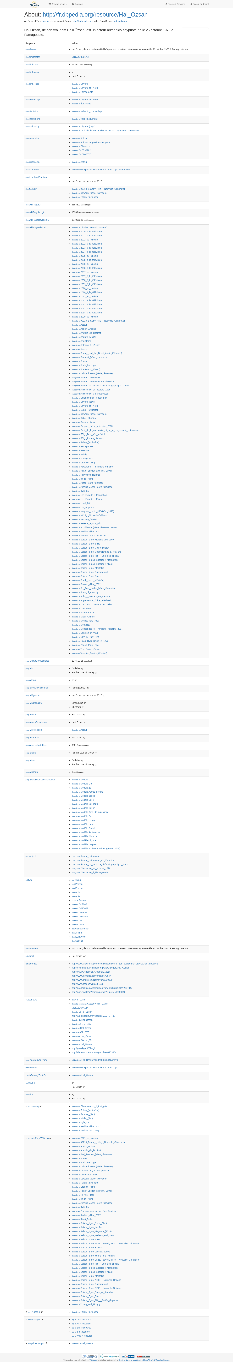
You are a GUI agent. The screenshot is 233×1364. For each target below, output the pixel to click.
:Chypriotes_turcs (84, 1174)
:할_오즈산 (82, 1032)
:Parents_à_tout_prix (86, 523)
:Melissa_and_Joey (85, 620)
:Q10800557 (81, 154)
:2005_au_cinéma (85, 256)
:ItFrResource (81, 1331)
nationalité (34, 703)
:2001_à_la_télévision (87, 235)
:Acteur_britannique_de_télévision (93, 381)
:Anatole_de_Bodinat (86, 333)
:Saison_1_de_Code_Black (89, 1223)
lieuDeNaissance (37, 687)
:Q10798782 (81, 150)
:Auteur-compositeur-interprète (91, 142)
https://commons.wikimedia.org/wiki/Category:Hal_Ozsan (100, 967)
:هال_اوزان (81, 1024)
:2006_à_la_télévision (87, 268)
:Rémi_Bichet (82, 1219)
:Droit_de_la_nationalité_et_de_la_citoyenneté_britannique (105, 130)
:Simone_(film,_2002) (86, 584)
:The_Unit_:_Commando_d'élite (92, 604)
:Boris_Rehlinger (84, 365)
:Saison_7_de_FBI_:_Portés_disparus (95, 1300)
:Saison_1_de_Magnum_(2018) (92, 1231)
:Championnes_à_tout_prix (89, 397)
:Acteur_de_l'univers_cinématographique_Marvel (100, 385)
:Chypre (80, 84)
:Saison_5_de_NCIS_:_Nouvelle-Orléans (96, 1280)
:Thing (76, 880)
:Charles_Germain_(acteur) (89, 227)
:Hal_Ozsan (79, 999)
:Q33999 (79, 912)
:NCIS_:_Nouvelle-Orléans (89, 515)
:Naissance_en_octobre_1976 (91, 389)
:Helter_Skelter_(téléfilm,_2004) (92, 470)
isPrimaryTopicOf (36, 1075)
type (29, 880)
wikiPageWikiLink (36, 227)
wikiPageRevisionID (37, 220)
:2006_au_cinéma (85, 264)
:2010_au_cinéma (85, 288)
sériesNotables (36, 745)
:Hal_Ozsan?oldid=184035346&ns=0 (95, 1060)
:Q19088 (79, 904)
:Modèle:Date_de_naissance (90, 812)
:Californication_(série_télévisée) (92, 373)
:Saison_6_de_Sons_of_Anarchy (92, 1292)
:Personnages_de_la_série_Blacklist (94, 1211)
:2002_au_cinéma (85, 239)
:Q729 (78, 924)
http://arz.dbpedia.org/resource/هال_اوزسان (93, 1016)
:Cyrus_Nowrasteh (85, 410)
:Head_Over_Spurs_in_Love (90, 641)
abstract (31, 49)
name (30, 1083)
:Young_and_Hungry (86, 1304)
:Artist (76, 896)
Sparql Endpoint (199, 4)
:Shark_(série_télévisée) (88, 580)
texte (31, 752)
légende (32, 695)
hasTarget (34, 1319)
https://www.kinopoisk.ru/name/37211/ (91, 971)
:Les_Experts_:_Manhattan (89, 495)
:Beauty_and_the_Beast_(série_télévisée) (97, 353)
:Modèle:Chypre (84, 840)
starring (33, 1106)
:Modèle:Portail (83, 828)
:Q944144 (80, 1007)
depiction (32, 1067)
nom (31, 714)
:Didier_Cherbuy (84, 418)
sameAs (31, 999)
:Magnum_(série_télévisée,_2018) (93, 511)
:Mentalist (80, 624)
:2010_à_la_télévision (87, 292)
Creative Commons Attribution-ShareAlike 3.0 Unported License (144, 1360)
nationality (32, 126)
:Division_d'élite (83, 422)
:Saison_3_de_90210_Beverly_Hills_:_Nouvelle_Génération (106, 1259)
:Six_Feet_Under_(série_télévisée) (93, 588)
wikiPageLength (35, 212)
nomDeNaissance (37, 722)
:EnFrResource (81, 1327)
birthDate (32, 64)
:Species (77, 940)
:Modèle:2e (81, 787)
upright (32, 772)
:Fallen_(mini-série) (85, 197)
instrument (33, 119)
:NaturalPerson (80, 928)
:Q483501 (80, 916)
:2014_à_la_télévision (87, 312)
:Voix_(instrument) (85, 119)
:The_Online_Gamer (86, 649)
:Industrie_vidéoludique (87, 111)
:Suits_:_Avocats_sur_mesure (91, 596)
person (46, 21)
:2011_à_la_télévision (87, 300)
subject (31, 856)
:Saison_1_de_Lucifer (87, 1227)
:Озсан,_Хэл (82, 1040)
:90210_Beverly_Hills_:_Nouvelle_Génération (99, 189)
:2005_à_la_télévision (87, 260)
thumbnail (32, 169)
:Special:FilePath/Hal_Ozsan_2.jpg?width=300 (101, 169)
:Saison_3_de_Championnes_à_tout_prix (96, 551)
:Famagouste (82, 92)
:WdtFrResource (82, 1335)
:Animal (77, 932)
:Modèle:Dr (81, 816)
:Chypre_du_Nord (85, 88)
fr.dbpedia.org (121, 21)
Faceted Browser (175, 4)
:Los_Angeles (83, 507)
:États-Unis (81, 103)
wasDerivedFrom (36, 1060)
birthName (32, 72)
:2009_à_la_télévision (87, 284)
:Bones (79, 361)
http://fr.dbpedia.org (82, 21)
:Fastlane (80, 450)
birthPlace (32, 84)
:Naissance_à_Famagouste (90, 393)
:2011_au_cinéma (85, 296)
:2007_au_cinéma (85, 272)
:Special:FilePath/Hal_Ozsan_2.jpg (95, 1067)
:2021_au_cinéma (85, 1138)
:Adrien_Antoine (84, 329)
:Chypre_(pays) (83, 126)
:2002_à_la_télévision (87, 243)
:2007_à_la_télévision (87, 276)
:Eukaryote (79, 936)
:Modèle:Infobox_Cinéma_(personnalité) (96, 848)
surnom (32, 737)
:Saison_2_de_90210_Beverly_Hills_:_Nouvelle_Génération (106, 1243)
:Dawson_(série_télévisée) (89, 193)
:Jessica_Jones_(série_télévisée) (92, 487)
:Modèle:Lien (82, 824)
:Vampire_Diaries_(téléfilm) (89, 653)
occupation (33, 138)
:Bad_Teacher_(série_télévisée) (92, 1154)
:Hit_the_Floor (83, 1195)
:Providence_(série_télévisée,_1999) (94, 527)
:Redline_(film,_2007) (86, 531)
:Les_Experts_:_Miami (87, 499)
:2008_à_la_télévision (87, 280)
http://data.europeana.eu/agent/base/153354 (94, 1052)
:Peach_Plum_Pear (85, 645)
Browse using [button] (58, 4)
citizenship (33, 99)
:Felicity (80, 454)
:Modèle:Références (86, 832)
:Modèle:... (81, 779)
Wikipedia (93, 1360)
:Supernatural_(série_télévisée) (91, 600)
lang (31, 680)
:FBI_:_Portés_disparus (88, 438)
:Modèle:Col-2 (83, 800)
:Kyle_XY (80, 491)
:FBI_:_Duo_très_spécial (88, 434)
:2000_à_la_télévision (87, 231)
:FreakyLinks (82, 458)
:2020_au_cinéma (85, 316)
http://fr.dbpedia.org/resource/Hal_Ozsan (95, 14)
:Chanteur (81, 146)
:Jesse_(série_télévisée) (88, 483)
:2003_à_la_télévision (87, 247)
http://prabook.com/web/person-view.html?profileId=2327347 (102, 988)
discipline (32, 111)
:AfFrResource (81, 1323)
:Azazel (79, 349)
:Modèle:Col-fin (83, 808)
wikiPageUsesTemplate (40, 779)
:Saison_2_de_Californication (90, 547)
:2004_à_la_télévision (87, 252)
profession (32, 162)
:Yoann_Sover (83, 612)
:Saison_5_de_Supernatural (90, 572)
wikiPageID (33, 204)
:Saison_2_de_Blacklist (87, 1247)
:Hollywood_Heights (86, 474)
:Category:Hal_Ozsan (90, 1003)
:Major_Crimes (83, 616)
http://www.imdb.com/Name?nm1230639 (92, 980)
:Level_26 (81, 503)
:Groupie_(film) (83, 462)
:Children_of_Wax (85, 633)
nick (29, 1094)
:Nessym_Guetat (84, 519)
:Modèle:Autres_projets (87, 791)
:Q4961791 (80, 57)
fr (29, 668)
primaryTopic (36, 1343)
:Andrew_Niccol (84, 337)
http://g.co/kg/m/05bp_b (83, 1048)
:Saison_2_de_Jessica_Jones (91, 1251)
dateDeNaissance (37, 660)
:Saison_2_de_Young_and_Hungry (93, 1255)
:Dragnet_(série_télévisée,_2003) (92, 426)
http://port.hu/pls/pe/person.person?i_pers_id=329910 (99, 992)
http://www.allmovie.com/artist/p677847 (91, 976)
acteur (34, 1312)
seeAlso (31, 963)
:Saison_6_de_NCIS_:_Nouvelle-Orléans (96, 1288)
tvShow (31, 189)
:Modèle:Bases (83, 796)
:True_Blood (82, 608)
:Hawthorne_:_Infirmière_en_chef (92, 466)
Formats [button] (79, 4)
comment (32, 948)
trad (30, 760)
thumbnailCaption (36, 177)
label (30, 956)
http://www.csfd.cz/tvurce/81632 (88, 984)
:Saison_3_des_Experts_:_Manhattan (95, 560)
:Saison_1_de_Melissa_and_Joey (93, 539)
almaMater (33, 57)
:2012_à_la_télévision (87, 304)
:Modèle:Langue (84, 820)
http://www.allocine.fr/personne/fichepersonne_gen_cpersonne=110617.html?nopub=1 (115, 963)
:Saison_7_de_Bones (86, 576)
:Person (77, 884)
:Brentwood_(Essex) (86, 369)
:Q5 (77, 920)
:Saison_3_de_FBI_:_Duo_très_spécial (95, 556)
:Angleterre (81, 341)
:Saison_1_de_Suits (86, 543)
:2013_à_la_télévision (87, 308)
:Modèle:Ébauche (84, 836)
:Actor (76, 892)
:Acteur (79, 138)
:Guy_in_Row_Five (85, 637)
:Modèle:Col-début (85, 804)
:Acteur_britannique (86, 377)
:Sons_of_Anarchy (85, 592)
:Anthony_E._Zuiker (86, 345)
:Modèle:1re (82, 783)
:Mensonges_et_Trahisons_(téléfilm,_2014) (97, 629)
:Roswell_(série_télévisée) (89, 535)
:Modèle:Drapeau (84, 844)
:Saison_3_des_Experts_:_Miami (92, 564)
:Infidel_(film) (82, 479)
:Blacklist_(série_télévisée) (89, 357)
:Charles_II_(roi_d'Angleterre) (91, 1170)
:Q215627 (80, 908)
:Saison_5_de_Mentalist (88, 568)
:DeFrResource (81, 1319)
